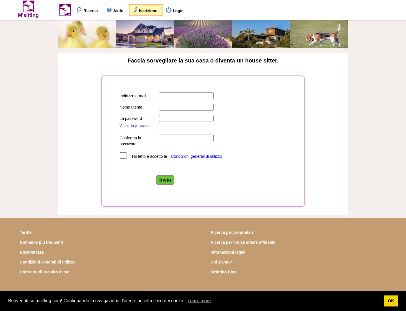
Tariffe (26, 232)
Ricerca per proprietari (231, 232)
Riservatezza (32, 252)
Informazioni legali (227, 252)
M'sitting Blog (223, 272)
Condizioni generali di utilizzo (196, 156)
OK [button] (391, 301)
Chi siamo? (221, 262)
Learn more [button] (199, 300)
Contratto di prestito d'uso (44, 272)
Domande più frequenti (41, 242)
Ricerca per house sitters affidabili (242, 242)
